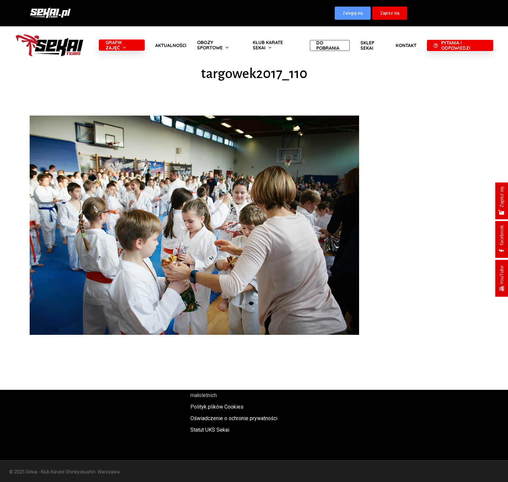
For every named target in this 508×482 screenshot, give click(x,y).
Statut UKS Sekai (209, 430)
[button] (353, 13)
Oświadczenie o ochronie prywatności (233, 418)
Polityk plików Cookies (216, 407)
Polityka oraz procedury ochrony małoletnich (227, 390)
